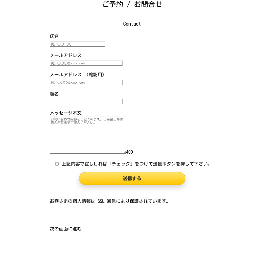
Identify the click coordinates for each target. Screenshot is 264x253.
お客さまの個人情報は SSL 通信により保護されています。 (110, 201)
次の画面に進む (66, 228)
